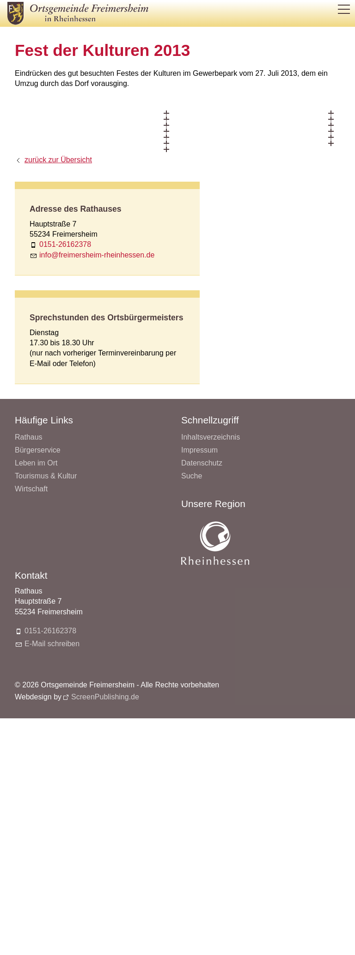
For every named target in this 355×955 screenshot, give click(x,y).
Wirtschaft (31, 489)
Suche (191, 476)
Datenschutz (201, 463)
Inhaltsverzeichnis (210, 437)
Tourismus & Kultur (46, 476)
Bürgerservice (38, 450)
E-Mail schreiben (52, 644)
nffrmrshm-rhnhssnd (96, 255)
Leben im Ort (36, 463)
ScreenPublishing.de (105, 697)
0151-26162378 (65, 244)
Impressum (199, 450)
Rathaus (29, 437)
